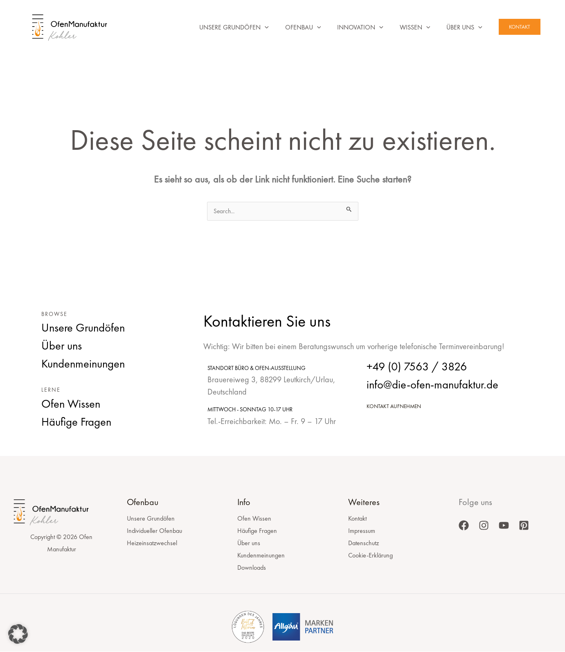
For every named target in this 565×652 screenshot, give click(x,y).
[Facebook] (464, 526)
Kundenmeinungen (261, 555)
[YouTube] (504, 526)
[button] (250, 27)
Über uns (463, 27)
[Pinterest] (524, 526)
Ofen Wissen (254, 518)
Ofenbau (292, 27)
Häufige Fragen (257, 531)
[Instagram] (484, 526)
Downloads (251, 568)
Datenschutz (363, 543)
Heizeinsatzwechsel (152, 543)
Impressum (361, 531)
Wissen (410, 27)
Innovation (352, 27)
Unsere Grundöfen (219, 27)
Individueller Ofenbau (154, 531)
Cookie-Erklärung (370, 555)
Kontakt (357, 518)
